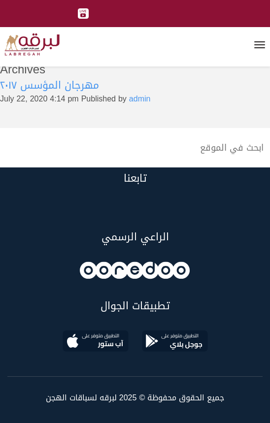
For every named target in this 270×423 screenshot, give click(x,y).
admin (140, 98)
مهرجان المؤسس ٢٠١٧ (49, 85)
